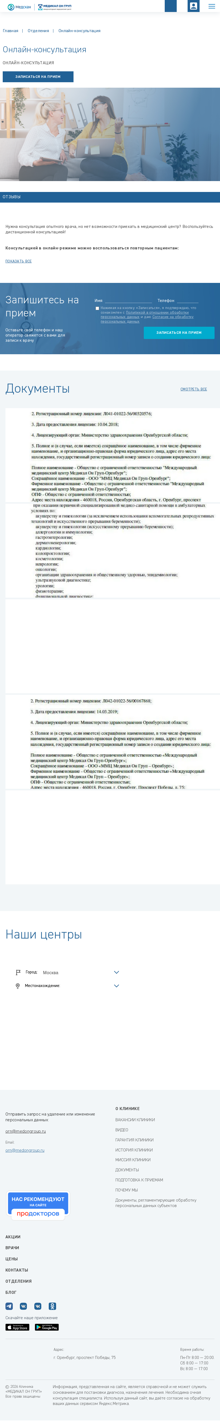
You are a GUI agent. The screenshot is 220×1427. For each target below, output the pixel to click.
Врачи (12, 1248)
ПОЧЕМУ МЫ (126, 1190)
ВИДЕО (121, 1130)
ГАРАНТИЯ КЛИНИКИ (134, 1140)
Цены (11, 1259)
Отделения (38, 31)
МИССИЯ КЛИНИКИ (133, 1160)
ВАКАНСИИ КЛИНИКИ (135, 1120)
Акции (13, 1237)
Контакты (16, 1270)
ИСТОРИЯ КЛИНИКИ (134, 1150)
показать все (18, 261)
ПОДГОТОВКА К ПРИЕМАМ (139, 1180)
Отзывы (11, 197)
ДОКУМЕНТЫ (127, 1170)
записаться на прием (38, 77)
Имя (98, 301)
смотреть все (194, 389)
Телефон (165, 301)
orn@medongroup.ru (25, 1131)
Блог (10, 1293)
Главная (10, 31)
